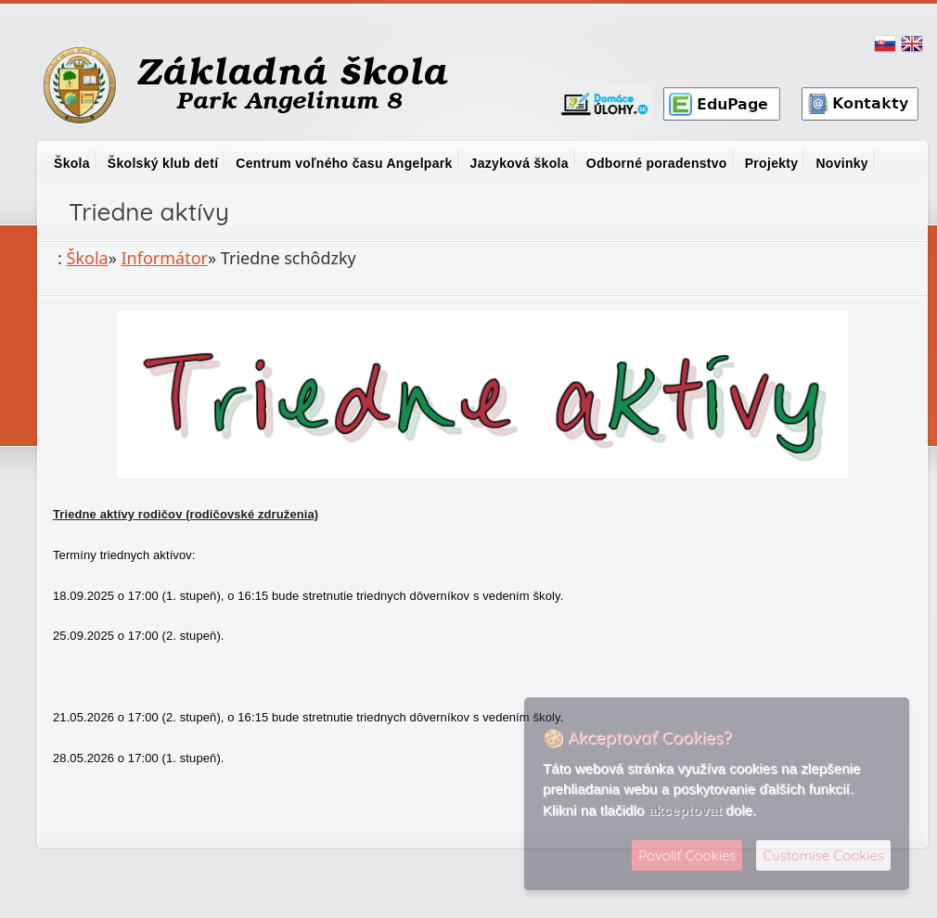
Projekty (772, 163)
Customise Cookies (823, 855)
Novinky (841, 163)
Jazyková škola (519, 163)
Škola (72, 163)
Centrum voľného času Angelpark (344, 163)
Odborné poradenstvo (656, 163)
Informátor (165, 258)
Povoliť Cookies (687, 855)
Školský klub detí (163, 163)
